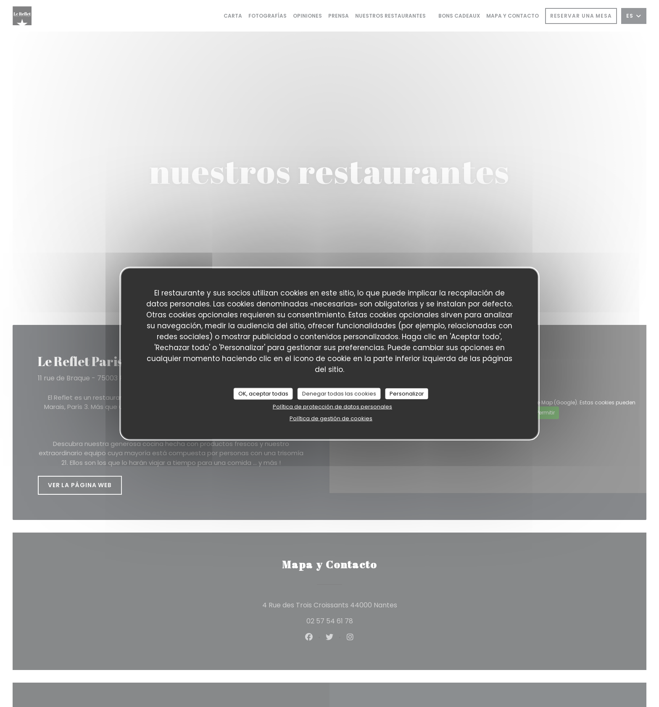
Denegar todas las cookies (339, 394)
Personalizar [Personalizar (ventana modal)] (407, 394)
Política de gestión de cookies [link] (331, 418)
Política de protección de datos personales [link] (332, 406)
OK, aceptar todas (263, 394)
